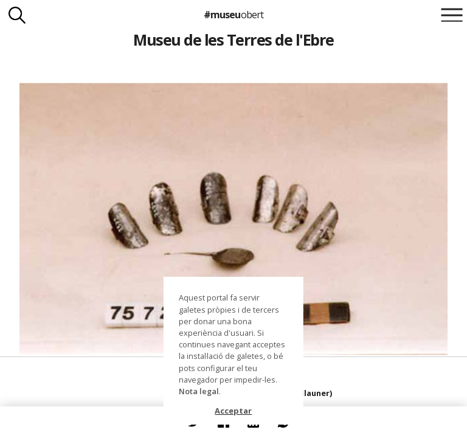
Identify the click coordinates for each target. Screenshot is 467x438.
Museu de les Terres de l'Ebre (233, 39)
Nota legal (199, 391)
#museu (233, 14)
